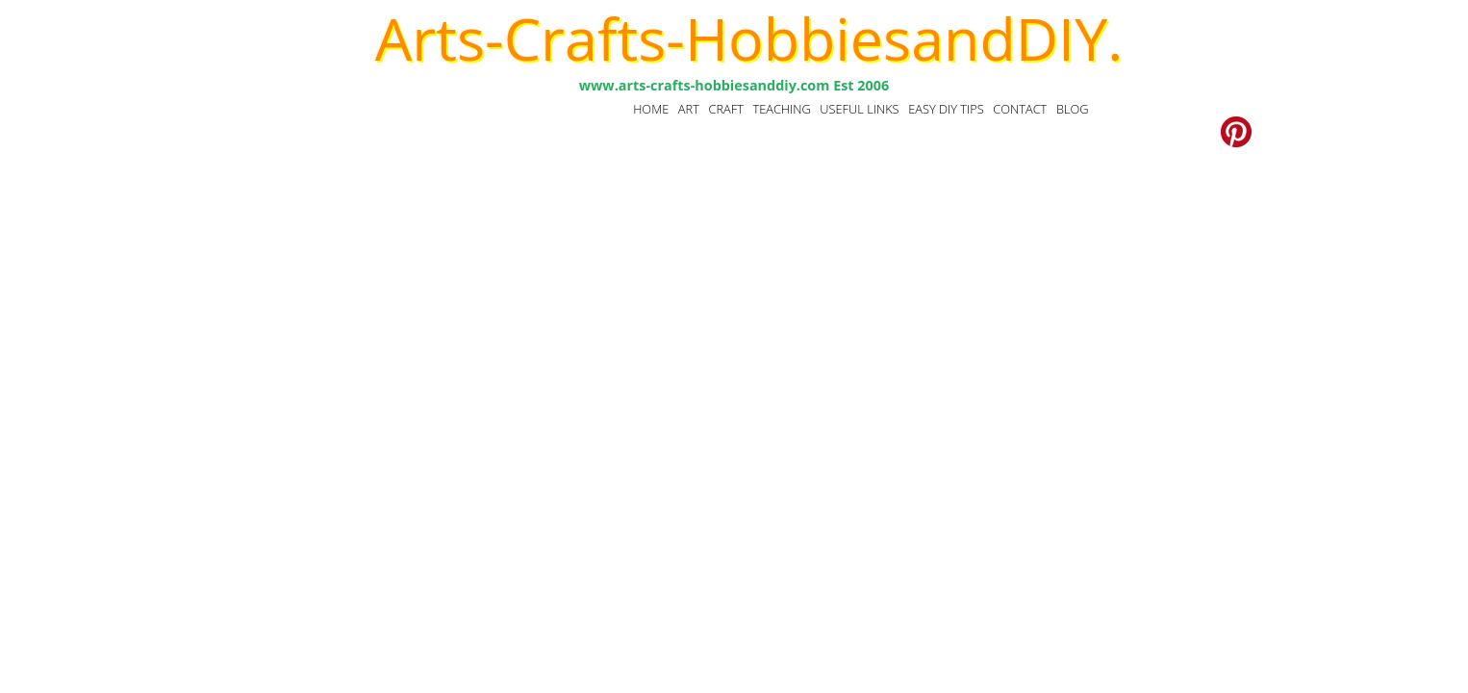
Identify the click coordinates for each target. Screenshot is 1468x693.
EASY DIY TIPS (946, 108)
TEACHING (781, 108)
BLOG (1072, 108)
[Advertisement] (734, 317)
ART (688, 108)
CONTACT (1020, 108)
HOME (651, 108)
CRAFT (725, 108)
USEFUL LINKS (859, 108)
